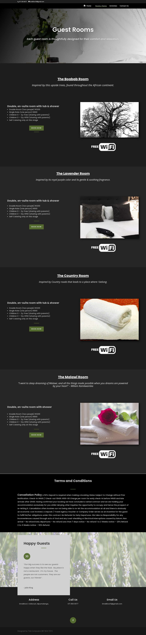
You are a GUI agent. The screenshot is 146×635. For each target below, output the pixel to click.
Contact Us (124, 6)
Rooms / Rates (101, 6)
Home (89, 6)
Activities (113, 6)
